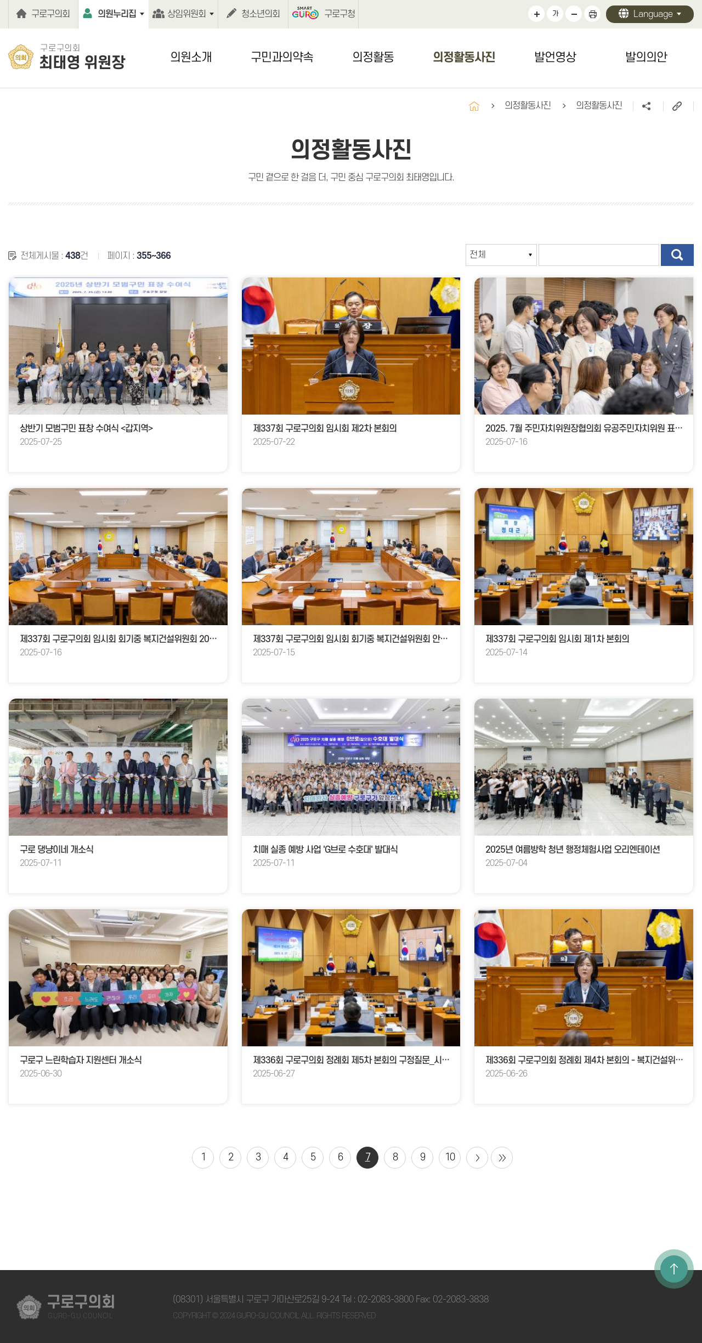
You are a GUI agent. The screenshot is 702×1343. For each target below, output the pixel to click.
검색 (677, 255)
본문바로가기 (0, 0)
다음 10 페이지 (477, 1158)
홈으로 (474, 106)
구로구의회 (50, 14)
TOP (674, 1269)
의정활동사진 (464, 57)
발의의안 (646, 57)
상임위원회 (186, 14)
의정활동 (373, 57)
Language (653, 14)
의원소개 (191, 57)
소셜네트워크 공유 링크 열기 (648, 106)
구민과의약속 (282, 57)
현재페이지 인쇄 (592, 13)
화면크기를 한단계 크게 (536, 13)
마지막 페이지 (502, 1158)
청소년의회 (260, 14)
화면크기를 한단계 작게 (573, 13)
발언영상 (555, 57)
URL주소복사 (678, 106)
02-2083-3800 (386, 1300)
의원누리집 (117, 14)
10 (450, 1157)
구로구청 (339, 14)
